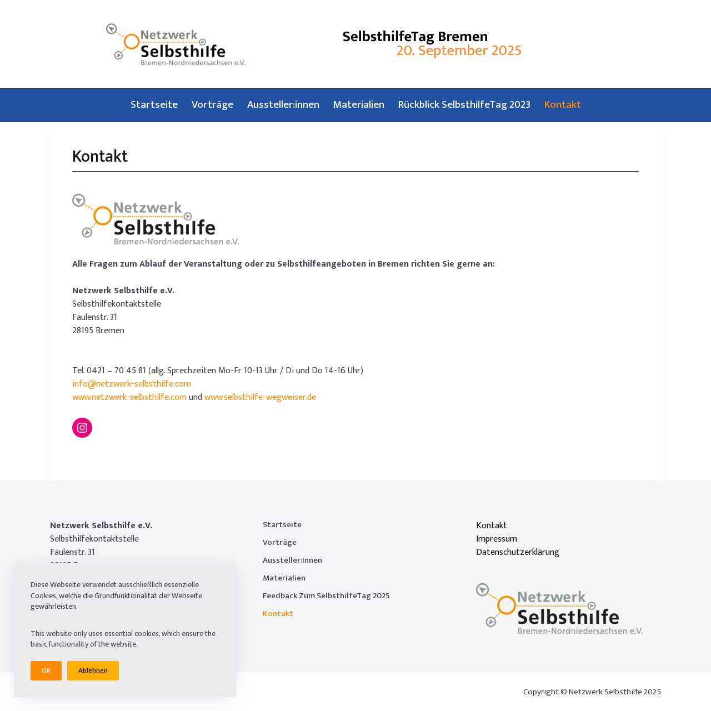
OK (46, 670)
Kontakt (562, 104)
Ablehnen (93, 670)
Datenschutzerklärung (517, 552)
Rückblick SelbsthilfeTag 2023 (464, 104)
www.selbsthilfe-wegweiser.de (260, 397)
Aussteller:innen (283, 104)
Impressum (496, 539)
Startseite (154, 104)
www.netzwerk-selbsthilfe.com (129, 397)
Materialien (358, 104)
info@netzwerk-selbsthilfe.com (131, 384)
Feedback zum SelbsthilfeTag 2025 (326, 596)
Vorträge (212, 104)
